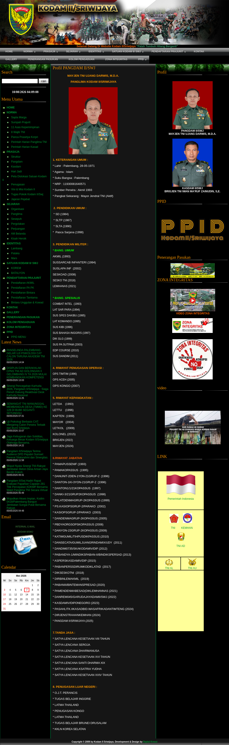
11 (10, 594)
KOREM (16, 268)
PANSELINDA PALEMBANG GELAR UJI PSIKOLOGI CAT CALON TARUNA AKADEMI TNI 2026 (25, 355)
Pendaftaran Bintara (23, 292)
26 (15, 604)
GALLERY (13, 312)
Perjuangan (18, 228)
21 (26, 599)
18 (10, 599)
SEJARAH (13, 204)
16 (38, 594)
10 (4, 594)
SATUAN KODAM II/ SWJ (22, 263)
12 (15, 594)
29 (32, 604)
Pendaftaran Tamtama (24, 297)
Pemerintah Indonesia (181, 498)
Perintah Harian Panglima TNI (29, 142)
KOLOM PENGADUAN (21, 322)
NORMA (12, 112)
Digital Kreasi (150, 742)
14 (26, 594)
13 (21, 594)
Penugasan (18, 184)
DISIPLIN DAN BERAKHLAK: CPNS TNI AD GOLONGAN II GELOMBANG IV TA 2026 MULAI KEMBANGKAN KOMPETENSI (26, 372)
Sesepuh (16, 218)
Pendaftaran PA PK (22, 287)
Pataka (15, 253)
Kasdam (16, 166)
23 (38, 599)
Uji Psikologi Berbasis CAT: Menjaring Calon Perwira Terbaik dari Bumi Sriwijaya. (25, 425)
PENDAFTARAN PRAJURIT (24, 277)
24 (4, 604)
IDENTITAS (14, 243)
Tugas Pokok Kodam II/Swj (27, 194)
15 (32, 594)
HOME (11, 107)
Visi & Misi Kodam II (23, 189)
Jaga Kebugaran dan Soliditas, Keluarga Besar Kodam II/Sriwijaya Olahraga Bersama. (27, 439)
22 (32, 599)
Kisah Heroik (18, 238)
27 (21, 604)
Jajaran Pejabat (20, 199)
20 (21, 599)
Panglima (16, 214)
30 (38, 604)
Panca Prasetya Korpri (24, 137)
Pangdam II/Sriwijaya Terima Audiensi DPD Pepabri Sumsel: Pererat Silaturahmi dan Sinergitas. (27, 454)
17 (4, 599)
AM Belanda (18, 233)
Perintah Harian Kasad (24, 146)
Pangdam (17, 161)
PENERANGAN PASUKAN (23, 317)
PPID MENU (18, 337)
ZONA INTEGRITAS (19, 327)
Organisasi (17, 209)
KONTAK (12, 307)
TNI (173, 527)
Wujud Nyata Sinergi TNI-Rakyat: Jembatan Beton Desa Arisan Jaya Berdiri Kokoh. (27, 469)
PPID (10, 332)
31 (4, 608)
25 (10, 604)
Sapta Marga (19, 117)
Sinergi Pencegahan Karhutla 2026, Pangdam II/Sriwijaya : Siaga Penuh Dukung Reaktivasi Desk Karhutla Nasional (27, 390)
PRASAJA (13, 151)
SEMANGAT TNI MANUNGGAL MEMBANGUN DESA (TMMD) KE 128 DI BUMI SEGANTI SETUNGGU (26, 408)
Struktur (16, 156)
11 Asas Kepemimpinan (25, 127)
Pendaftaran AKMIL (22, 282)
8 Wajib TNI (18, 132)
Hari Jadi (16, 171)
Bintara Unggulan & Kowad (27, 302)
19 (15, 599)
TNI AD (180, 546)
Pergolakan (18, 223)
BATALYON (18, 273)
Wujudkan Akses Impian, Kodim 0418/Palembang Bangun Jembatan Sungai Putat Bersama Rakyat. (26, 503)
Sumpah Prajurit (20, 122)
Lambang (16, 248)
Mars (14, 258)
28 (26, 604)
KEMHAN (187, 527)
